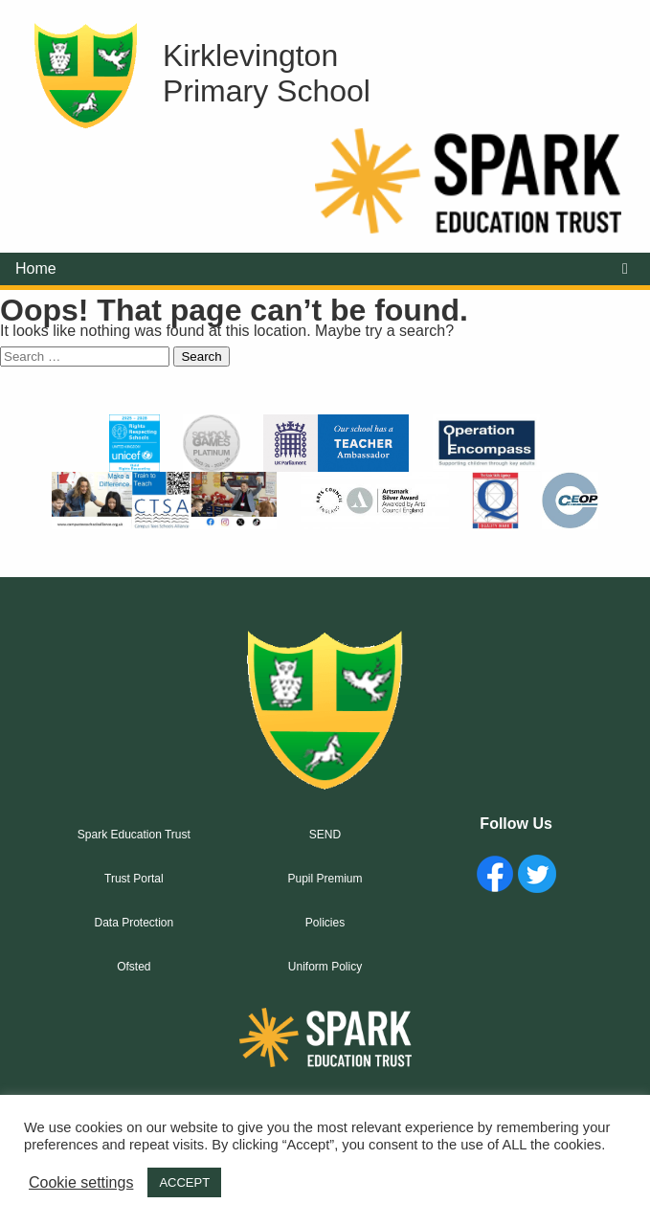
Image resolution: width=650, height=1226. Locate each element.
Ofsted (133, 966)
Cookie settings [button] (81, 1182)
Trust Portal (134, 878)
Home (35, 268)
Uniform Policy (325, 966)
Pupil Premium (324, 878)
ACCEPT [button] (184, 1182)
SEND (325, 834)
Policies (325, 922)
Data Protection (133, 922)
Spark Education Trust (134, 834)
